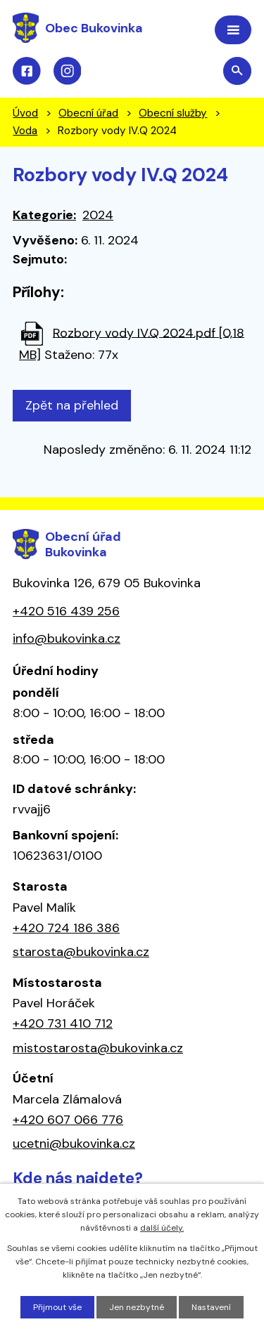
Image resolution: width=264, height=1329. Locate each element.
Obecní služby (173, 113)
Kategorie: (44, 215)
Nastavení (211, 1307)
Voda (25, 131)
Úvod (25, 113)
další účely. (162, 1227)
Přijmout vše (57, 1307)
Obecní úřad (88, 113)
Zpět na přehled (71, 405)
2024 (97, 215)
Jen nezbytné (136, 1307)
